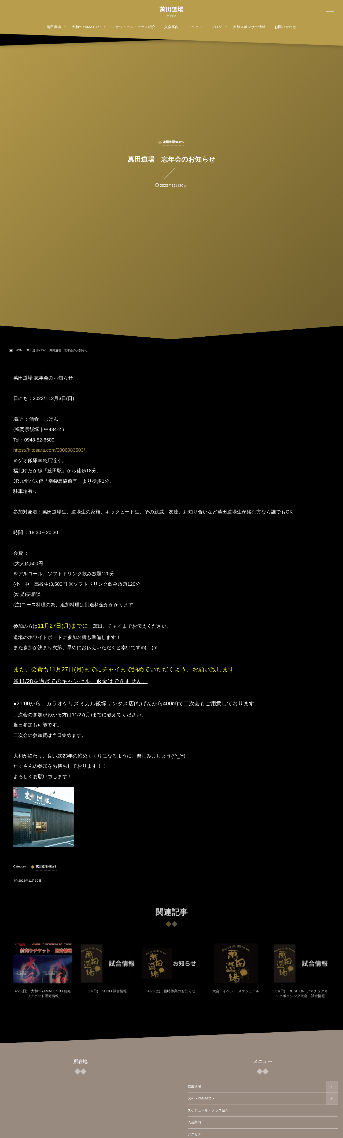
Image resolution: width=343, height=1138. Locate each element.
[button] (329, 7)
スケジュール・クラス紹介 (208, 1110)
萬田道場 (171, 10)
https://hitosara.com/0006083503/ (49, 450)
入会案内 (194, 1122)
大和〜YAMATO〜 (201, 1098)
